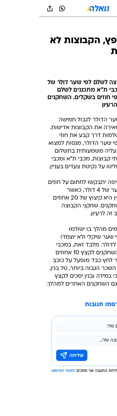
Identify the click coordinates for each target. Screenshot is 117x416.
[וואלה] (58, 8)
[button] (90, 8)
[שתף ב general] (10, 8)
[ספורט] (104, 28)
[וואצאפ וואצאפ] (23, 8)
